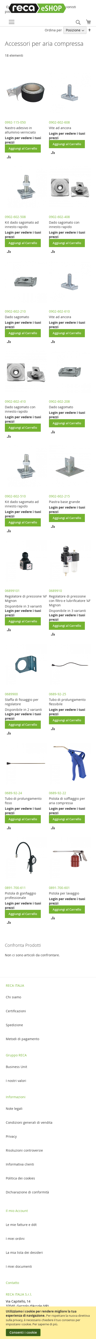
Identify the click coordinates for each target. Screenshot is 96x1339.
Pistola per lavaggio (64, 893)
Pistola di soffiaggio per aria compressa (67, 800)
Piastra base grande (64, 502)
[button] (9, 157)
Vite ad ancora (60, 128)
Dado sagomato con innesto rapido (64, 224)
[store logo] (29, 8)
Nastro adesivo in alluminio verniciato (20, 130)
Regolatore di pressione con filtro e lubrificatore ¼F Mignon (69, 600)
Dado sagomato (17, 317)
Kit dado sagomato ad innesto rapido (22, 224)
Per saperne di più (44, 1324)
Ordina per (53, 30)
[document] (48, 1322)
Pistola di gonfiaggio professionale (20, 895)
